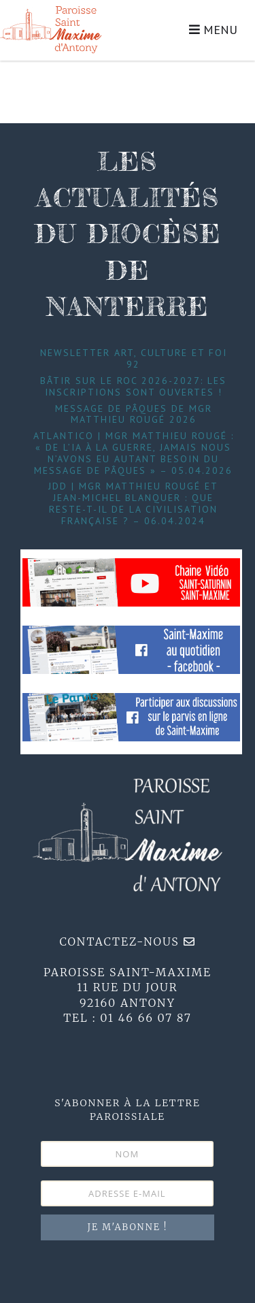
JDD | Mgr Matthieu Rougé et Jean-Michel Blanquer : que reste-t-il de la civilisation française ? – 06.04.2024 (133, 503)
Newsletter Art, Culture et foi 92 (133, 358)
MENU (213, 29)
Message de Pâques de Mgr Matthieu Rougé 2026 (133, 414)
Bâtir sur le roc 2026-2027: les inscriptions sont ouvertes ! (133, 386)
